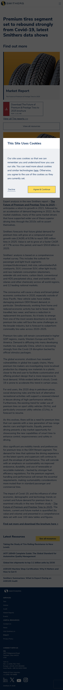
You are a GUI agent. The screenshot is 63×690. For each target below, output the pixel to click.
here (36, 170)
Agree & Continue (41, 189)
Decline (11, 189)
